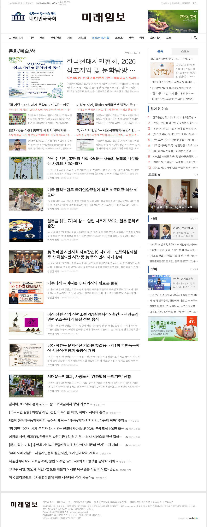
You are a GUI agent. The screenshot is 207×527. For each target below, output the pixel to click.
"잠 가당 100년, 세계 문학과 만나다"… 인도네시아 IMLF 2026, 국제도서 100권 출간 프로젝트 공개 (174, 93)
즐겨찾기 (29, 3)
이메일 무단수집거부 (140, 502)
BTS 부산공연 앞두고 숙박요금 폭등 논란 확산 (174, 295)
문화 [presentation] (160, 51)
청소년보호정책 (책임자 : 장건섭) (110, 502)
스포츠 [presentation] (185, 51)
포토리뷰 (154, 174)
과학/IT (82, 38)
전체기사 (18, 38)
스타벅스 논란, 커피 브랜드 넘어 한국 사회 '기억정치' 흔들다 (174, 250)
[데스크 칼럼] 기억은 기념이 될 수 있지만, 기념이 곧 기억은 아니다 (174, 255)
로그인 (195, 3)
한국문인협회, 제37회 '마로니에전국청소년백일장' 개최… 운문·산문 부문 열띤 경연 (175, 117)
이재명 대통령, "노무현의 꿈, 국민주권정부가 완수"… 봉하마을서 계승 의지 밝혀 (174, 306)
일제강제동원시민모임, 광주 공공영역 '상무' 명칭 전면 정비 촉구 (174, 261)
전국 (130, 38)
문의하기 (169, 502)
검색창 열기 (195, 37)
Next (193, 195)
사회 (69, 38)
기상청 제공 (61, 4)
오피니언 (155, 38)
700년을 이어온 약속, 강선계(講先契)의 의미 (175, 156)
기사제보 (165, 3)
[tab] (160, 51)
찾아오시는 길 (63, 502)
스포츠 (118, 38)
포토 (168, 38)
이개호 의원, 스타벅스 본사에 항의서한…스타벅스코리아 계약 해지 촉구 (174, 311)
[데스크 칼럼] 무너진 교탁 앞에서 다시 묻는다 (175, 134)
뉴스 (159, 108)
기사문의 (176, 3)
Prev (153, 195)
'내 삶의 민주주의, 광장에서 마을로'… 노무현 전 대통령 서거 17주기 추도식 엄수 (174, 300)
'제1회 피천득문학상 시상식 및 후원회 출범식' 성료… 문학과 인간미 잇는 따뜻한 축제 (174, 82)
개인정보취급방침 (82, 502)
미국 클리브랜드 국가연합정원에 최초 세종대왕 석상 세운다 (175, 145)
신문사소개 (48, 502)
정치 (41, 38)
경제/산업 (56, 38)
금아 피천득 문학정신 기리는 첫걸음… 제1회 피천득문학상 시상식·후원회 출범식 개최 (175, 151)
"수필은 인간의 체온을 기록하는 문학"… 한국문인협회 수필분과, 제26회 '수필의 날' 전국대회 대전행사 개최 (175, 123)
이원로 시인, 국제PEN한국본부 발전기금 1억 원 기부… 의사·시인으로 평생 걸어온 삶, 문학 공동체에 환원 (174, 99)
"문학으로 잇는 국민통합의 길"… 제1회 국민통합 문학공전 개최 (175, 140)
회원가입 (186, 3)
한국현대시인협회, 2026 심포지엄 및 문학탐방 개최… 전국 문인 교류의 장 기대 (174, 88)
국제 (141, 38)
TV (32, 38)
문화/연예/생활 (100, 38)
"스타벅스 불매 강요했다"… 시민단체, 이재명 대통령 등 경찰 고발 (174, 244)
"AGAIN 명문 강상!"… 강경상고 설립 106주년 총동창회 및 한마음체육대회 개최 (175, 162)
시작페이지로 (16, 3)
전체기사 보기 (131, 53)
